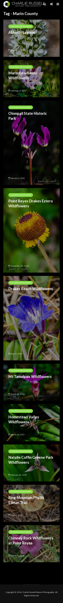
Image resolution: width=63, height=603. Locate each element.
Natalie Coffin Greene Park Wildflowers (30, 460)
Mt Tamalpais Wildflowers (30, 376)
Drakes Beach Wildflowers (30, 289)
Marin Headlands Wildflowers (22, 75)
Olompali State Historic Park (27, 116)
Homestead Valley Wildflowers (23, 419)
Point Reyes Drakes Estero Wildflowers (30, 203)
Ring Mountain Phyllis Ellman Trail (26, 500)
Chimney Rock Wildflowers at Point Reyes (30, 540)
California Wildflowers (20, 26)
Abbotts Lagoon (21, 32)
